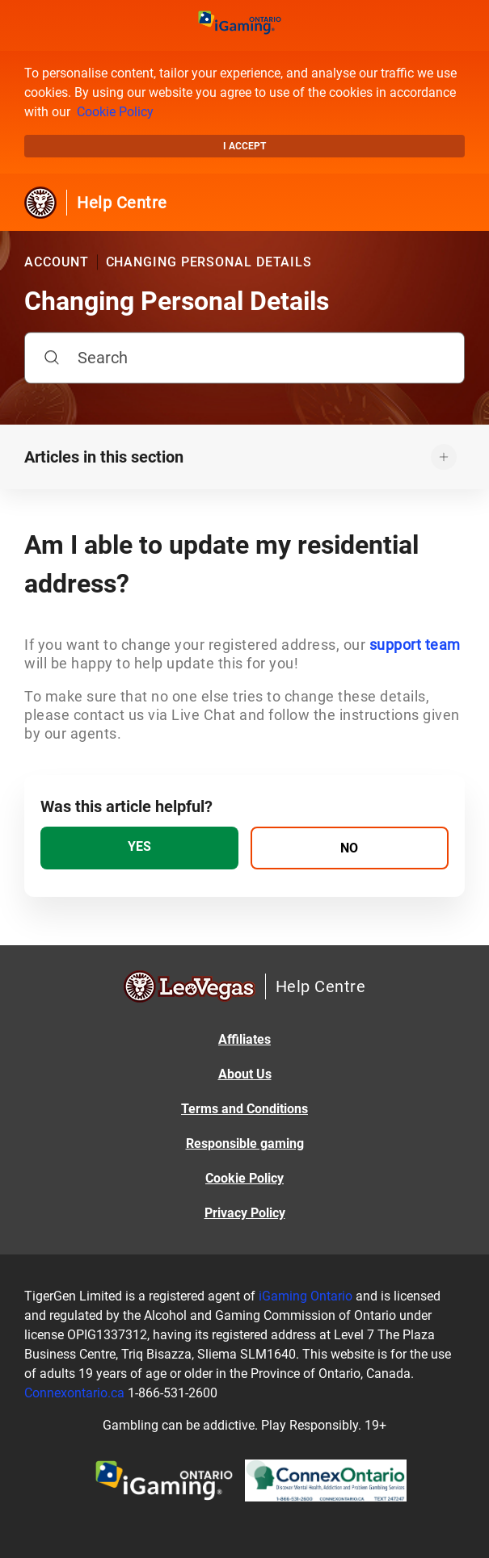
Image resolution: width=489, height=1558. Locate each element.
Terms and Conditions (244, 1108)
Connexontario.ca (74, 1393)
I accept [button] (244, 146)
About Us (245, 1074)
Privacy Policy (244, 1213)
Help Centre (122, 202)
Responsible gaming (245, 1143)
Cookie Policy (115, 111)
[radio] (139, 848)
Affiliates (244, 1039)
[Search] (244, 357)
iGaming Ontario (305, 1296)
